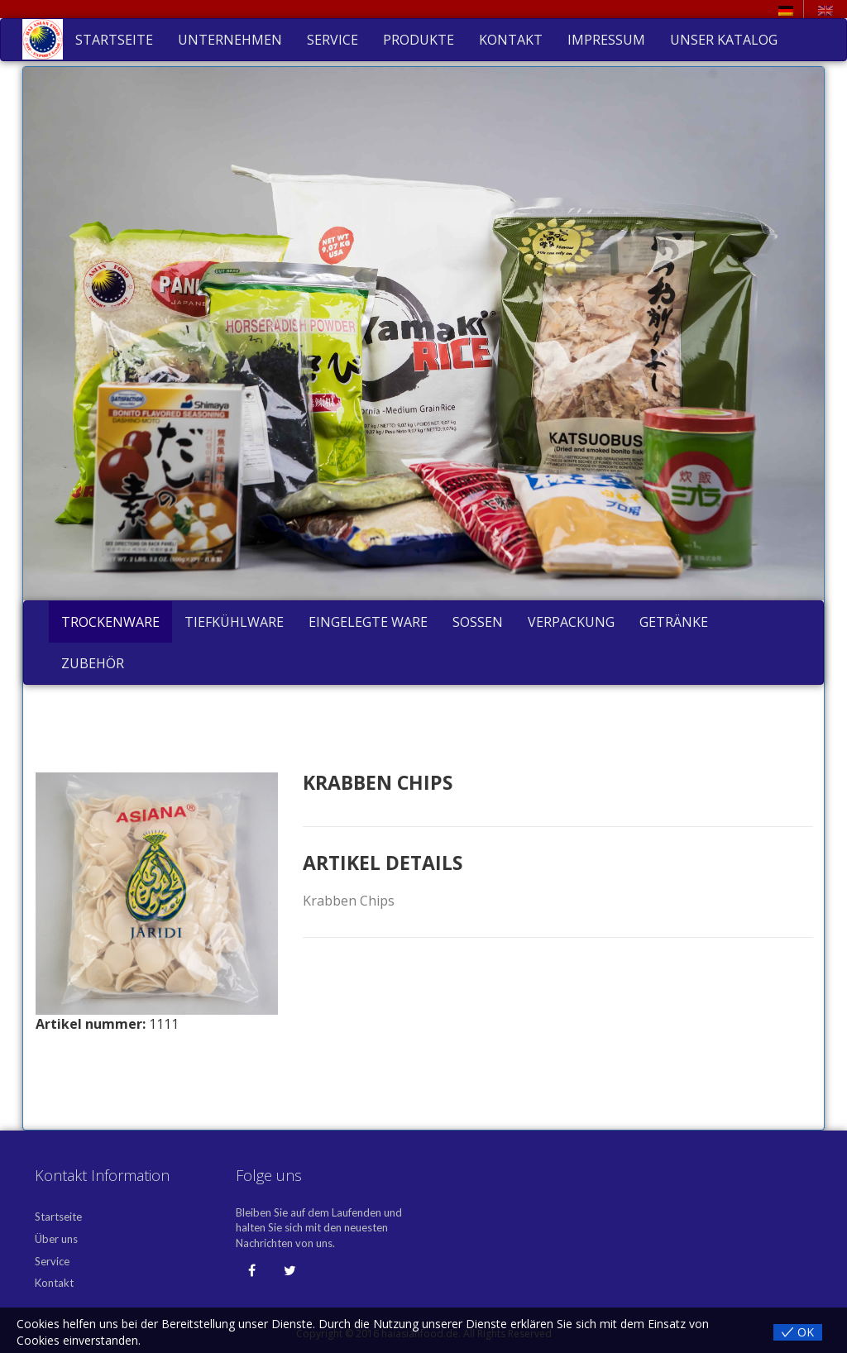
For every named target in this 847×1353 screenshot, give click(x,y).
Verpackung (571, 622)
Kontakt (511, 40)
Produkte (418, 40)
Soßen (477, 622)
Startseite (114, 40)
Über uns (56, 1238)
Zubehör (92, 663)
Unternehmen (230, 40)
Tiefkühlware (234, 622)
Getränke (673, 622)
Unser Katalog (724, 40)
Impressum (606, 40)
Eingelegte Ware (368, 622)
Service (332, 40)
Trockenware (110, 622)
